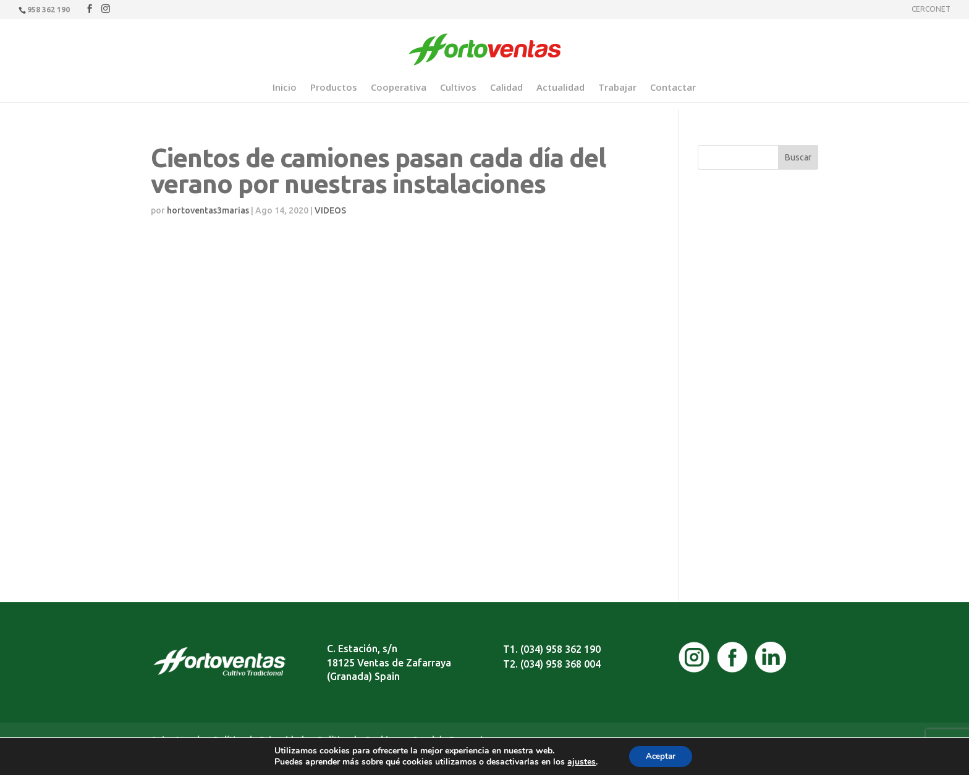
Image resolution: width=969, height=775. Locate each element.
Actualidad (560, 88)
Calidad (506, 88)
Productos (333, 88)
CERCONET (931, 9)
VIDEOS (330, 210)
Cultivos (458, 88)
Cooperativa (398, 88)
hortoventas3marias (208, 210)
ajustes (579, 761)
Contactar (673, 88)
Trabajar (617, 88)
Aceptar (660, 755)
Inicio (285, 88)
